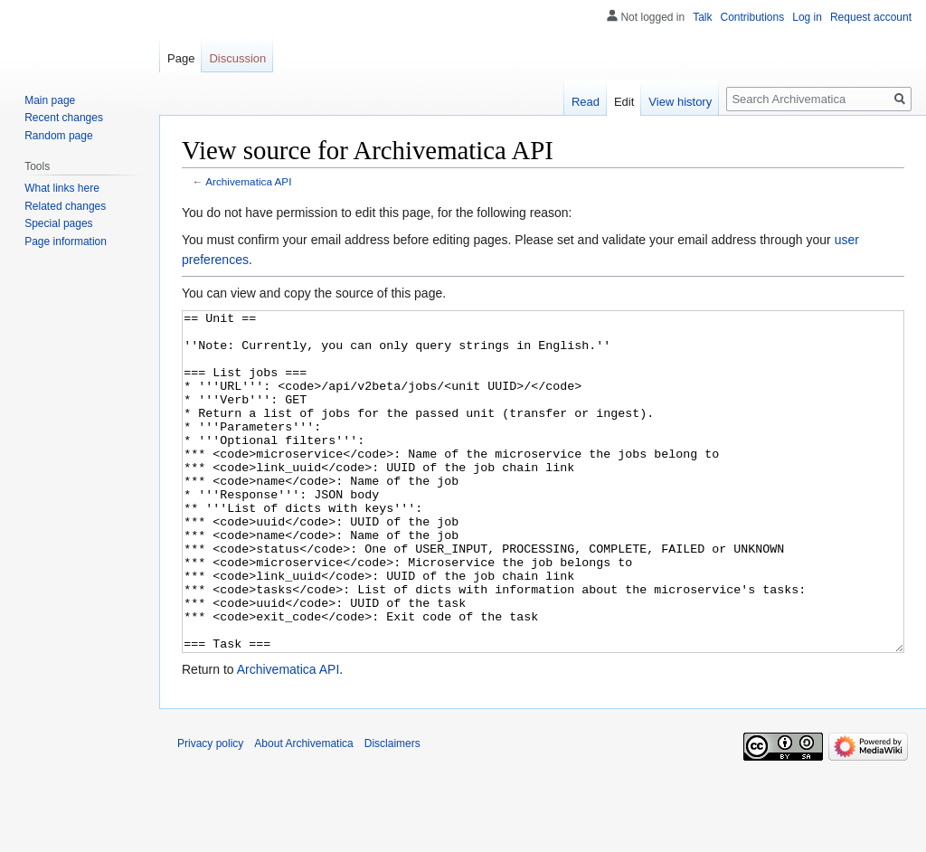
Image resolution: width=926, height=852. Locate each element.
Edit (624, 102)
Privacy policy (210, 811)
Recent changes (63, 117)
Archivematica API (248, 181)
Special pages (58, 223)
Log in (807, 17)
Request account (871, 17)
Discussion (237, 58)
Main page (49, 100)
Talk (702, 17)
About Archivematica (303, 811)
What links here (61, 188)
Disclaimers (392, 811)
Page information (65, 241)
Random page (58, 135)
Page (180, 58)
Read (586, 102)
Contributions (753, 17)
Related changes (65, 206)
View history (680, 102)
